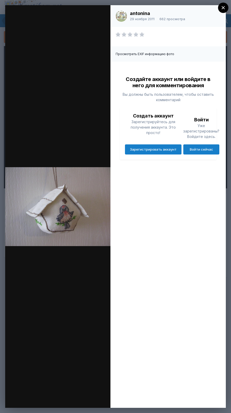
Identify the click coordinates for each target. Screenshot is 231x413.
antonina (140, 13)
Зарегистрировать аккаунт (153, 149)
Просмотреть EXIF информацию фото (145, 54)
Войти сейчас (201, 149)
